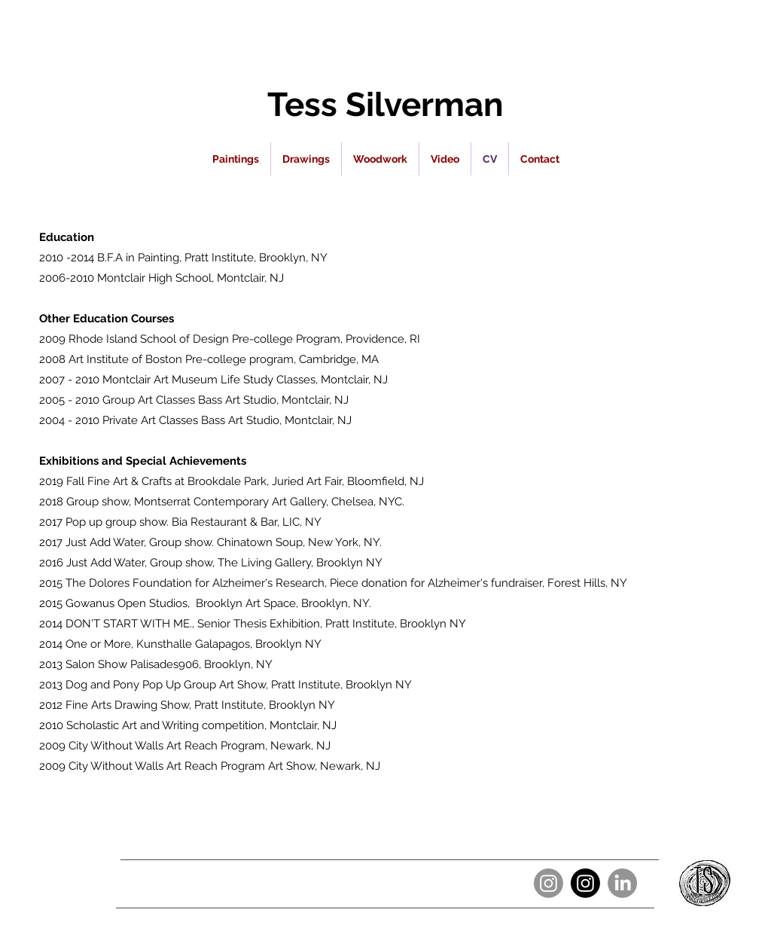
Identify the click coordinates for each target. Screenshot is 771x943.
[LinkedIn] (622, 883)
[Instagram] (548, 883)
